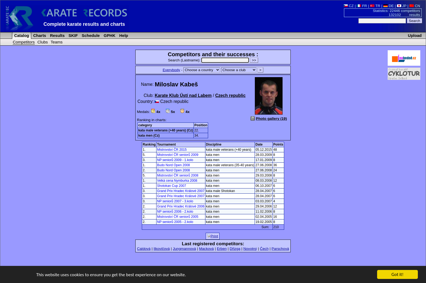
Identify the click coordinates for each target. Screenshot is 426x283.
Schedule (90, 35)
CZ (348, 6)
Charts (39, 35)
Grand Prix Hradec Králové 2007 (181, 191)
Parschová (280, 249)
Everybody (171, 70)
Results (57, 35)
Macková (206, 249)
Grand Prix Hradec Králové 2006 (181, 206)
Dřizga (235, 249)
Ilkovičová (162, 249)
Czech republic (230, 95)
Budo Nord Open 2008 (173, 165)
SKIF (72, 35)
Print (212, 236)
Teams (56, 42)
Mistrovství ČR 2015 (172, 150)
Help (123, 35)
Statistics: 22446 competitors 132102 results (396, 13)
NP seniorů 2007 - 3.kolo (175, 201)
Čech (264, 249)
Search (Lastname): (209, 60)
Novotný (250, 249)
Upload (415, 35)
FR (362, 6)
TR (375, 6)
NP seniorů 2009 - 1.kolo (175, 160)
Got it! (397, 275)
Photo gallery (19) (271, 119)
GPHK (108, 35)
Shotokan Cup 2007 (171, 186)
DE (388, 6)
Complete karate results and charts (84, 24)
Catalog (21, 35)
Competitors (24, 42)
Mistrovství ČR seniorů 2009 (177, 155)
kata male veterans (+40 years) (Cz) (165, 130)
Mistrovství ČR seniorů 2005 (177, 217)
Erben (222, 249)
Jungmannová (184, 249)
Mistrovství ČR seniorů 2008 (177, 175)
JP (401, 6)
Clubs (42, 42)
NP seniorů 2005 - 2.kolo (175, 222)
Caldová (144, 249)
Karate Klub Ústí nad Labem (183, 95)
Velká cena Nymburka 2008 (177, 181)
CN (414, 6)
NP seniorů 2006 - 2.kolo (175, 211)
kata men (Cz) (149, 135)
